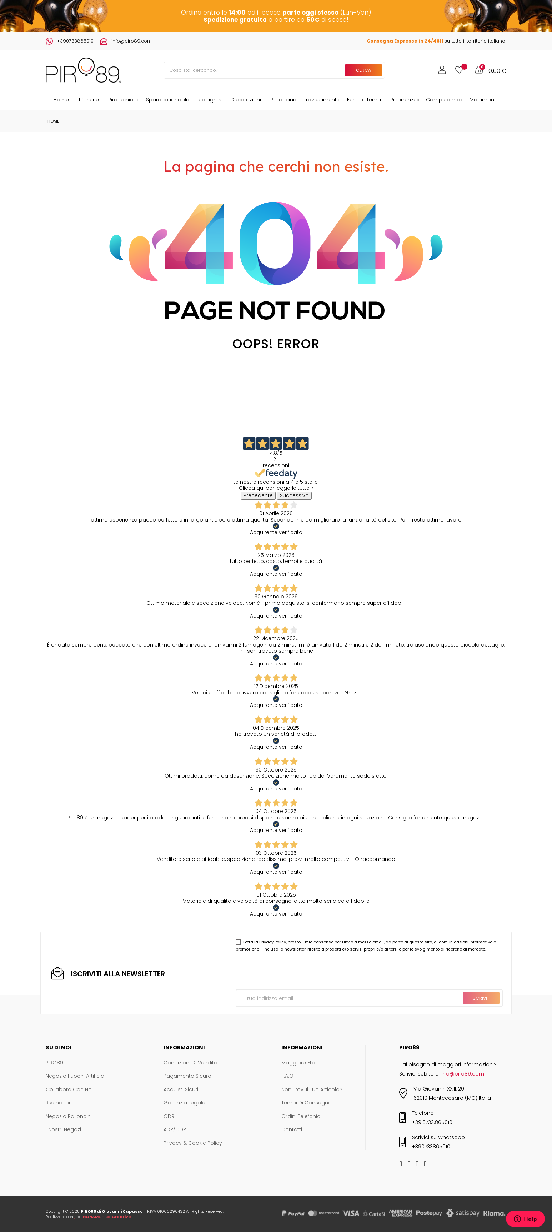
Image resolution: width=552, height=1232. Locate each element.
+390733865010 (75, 41)
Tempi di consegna (306, 1103)
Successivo (294, 495)
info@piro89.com (131, 41)
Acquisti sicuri (181, 1090)
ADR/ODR (175, 1130)
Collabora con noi (69, 1090)
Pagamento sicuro (187, 1076)
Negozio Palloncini (69, 1116)
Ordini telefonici (301, 1116)
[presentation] (290, 972)
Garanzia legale (184, 1103)
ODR (169, 1116)
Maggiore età (298, 1063)
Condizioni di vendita (190, 1063)
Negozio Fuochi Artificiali (76, 1076)
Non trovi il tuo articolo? (311, 1090)
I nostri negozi (63, 1130)
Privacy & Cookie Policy (193, 1143)
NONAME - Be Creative (107, 1216)
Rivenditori (59, 1103)
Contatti (291, 1130)
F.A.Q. (288, 1076)
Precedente (258, 495)
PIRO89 (54, 1063)
